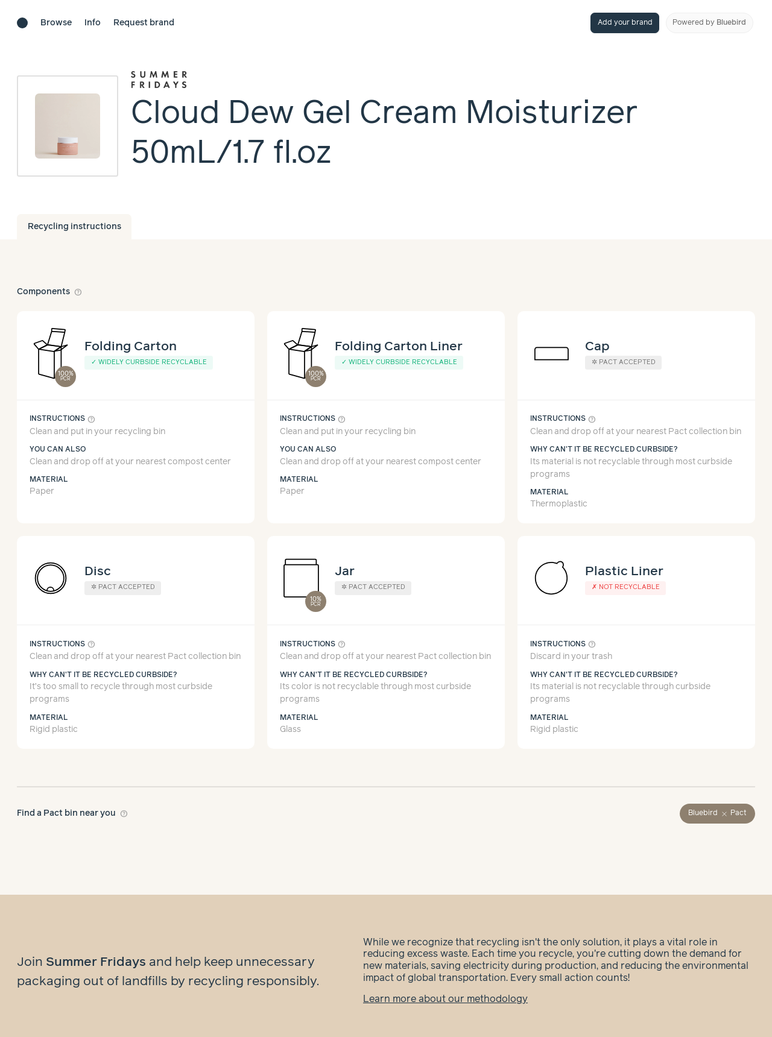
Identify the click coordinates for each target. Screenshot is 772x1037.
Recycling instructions (74, 226)
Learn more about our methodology (445, 987)
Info (92, 23)
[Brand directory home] (22, 22)
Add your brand (625, 23)
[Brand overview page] (443, 79)
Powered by (709, 23)
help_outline (78, 292)
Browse (56, 23)
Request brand (143, 23)
